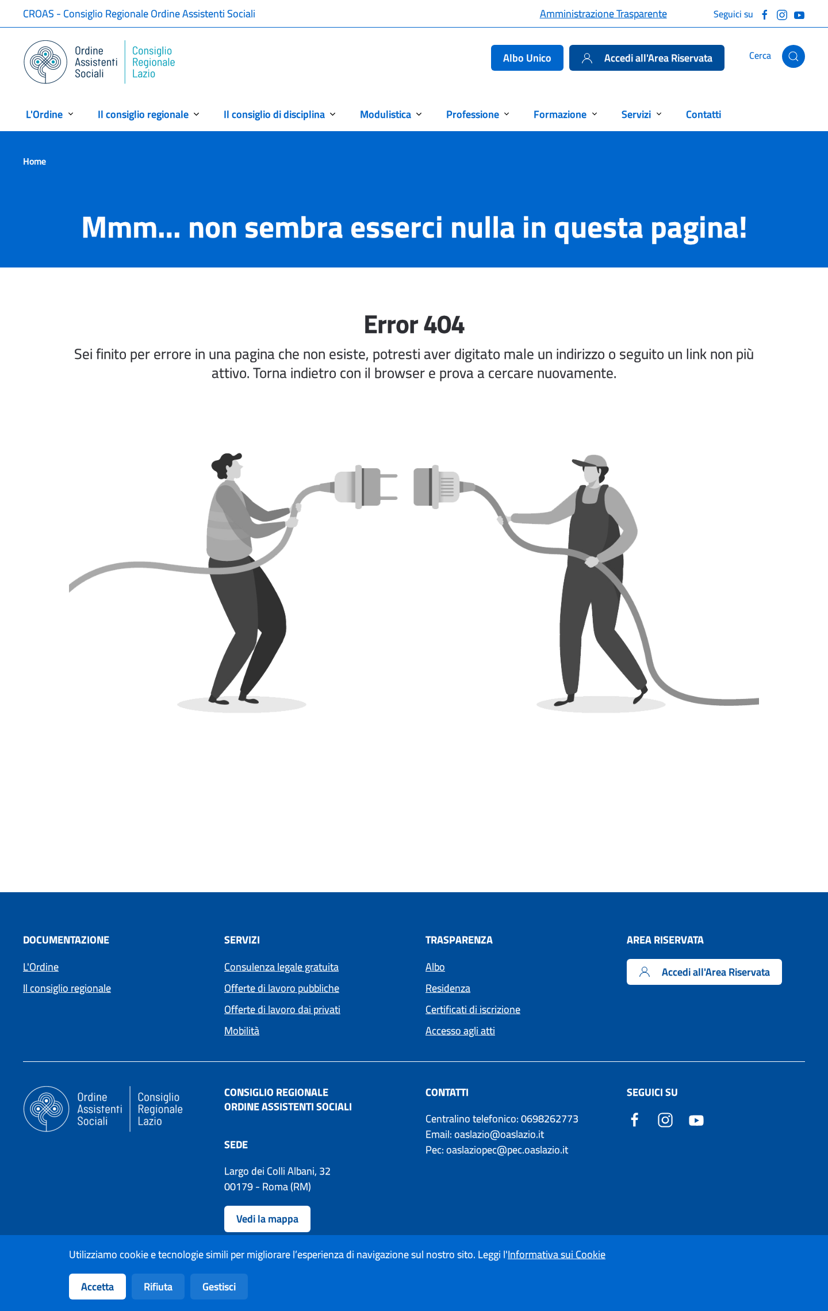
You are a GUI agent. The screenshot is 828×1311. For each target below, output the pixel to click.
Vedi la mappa (267, 1218)
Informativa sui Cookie (556, 1254)
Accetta (97, 1286)
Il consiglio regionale (67, 988)
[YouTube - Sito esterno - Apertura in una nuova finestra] (696, 1118)
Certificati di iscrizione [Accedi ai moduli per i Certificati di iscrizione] (472, 1009)
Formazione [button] (560, 114)
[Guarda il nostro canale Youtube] (799, 13)
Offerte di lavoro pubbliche (281, 988)
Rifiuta (158, 1286)
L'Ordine (41, 966)
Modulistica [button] (385, 114)
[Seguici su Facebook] (764, 13)
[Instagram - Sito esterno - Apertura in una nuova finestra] (665, 1118)
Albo (435, 966)
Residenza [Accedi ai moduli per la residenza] (447, 988)
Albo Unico (527, 58)
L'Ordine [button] (44, 114)
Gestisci (219, 1286)
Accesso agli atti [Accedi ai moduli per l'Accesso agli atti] (460, 1030)
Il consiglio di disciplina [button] (274, 114)
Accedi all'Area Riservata (646, 58)
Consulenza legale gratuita (281, 966)
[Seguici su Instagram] (782, 13)
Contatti (703, 114)
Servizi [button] (636, 114)
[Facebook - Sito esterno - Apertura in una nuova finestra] (635, 1118)
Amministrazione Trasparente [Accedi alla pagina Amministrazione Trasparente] (603, 13)
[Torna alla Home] (100, 62)
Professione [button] (472, 114)
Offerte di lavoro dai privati (282, 1009)
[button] (793, 56)
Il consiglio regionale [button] (143, 114)
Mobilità (241, 1030)
